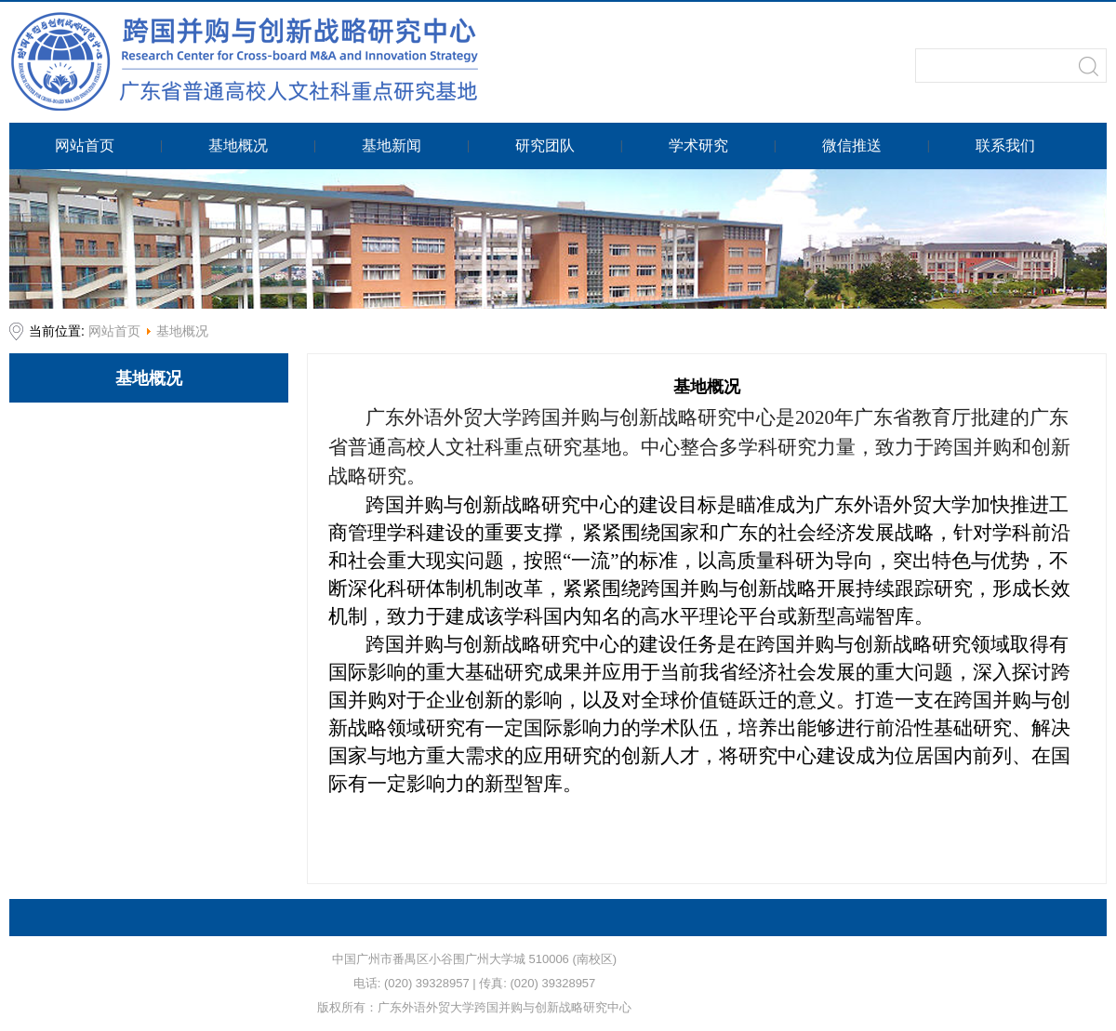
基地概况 (182, 331)
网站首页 (114, 331)
